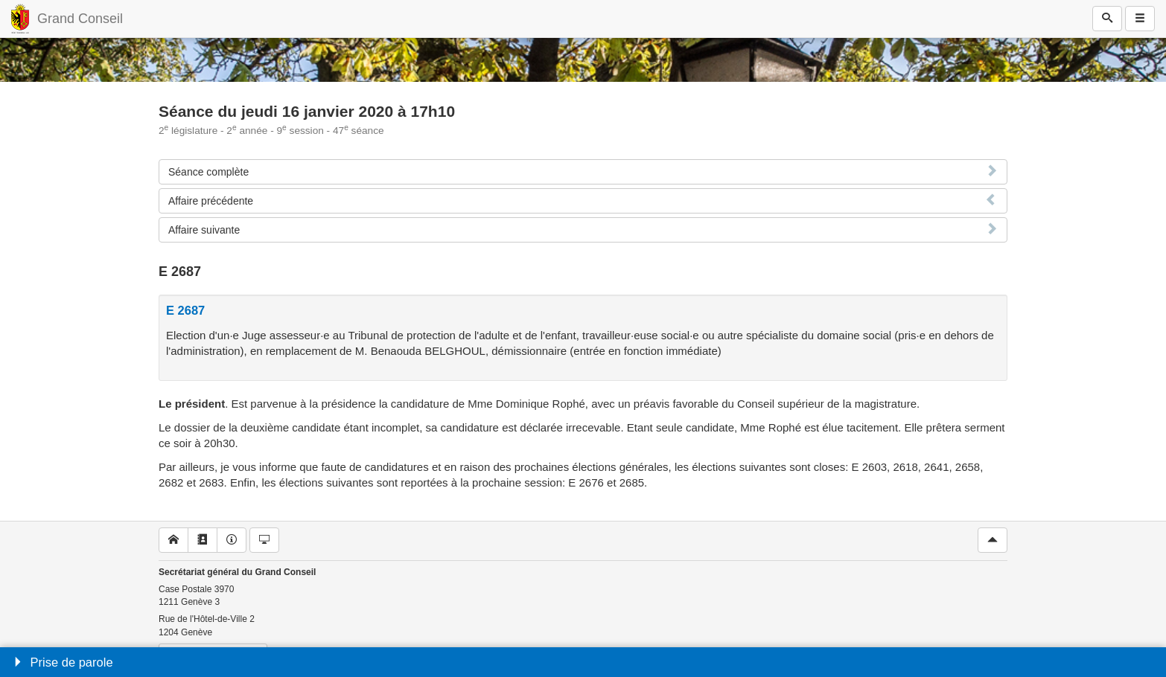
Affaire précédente (210, 201)
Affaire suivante (204, 230)
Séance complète (208, 172)
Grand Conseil (80, 18)
